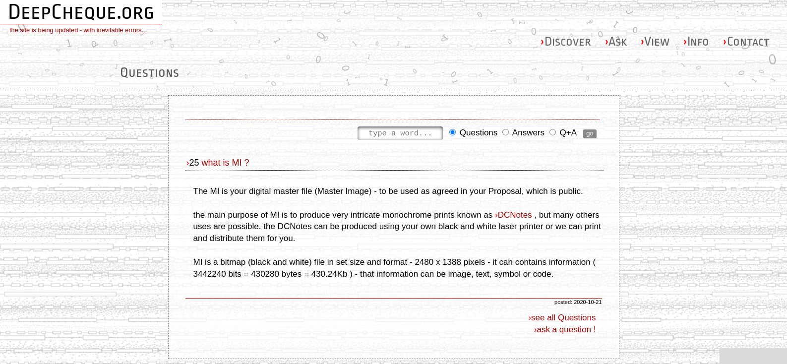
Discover (565, 41)
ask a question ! (566, 329)
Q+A (562, 133)
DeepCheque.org (81, 11)
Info (696, 41)
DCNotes (515, 215)
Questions (473, 133)
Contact (746, 41)
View (654, 41)
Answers (523, 133)
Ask (616, 41)
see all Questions (563, 317)
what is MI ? (225, 163)
